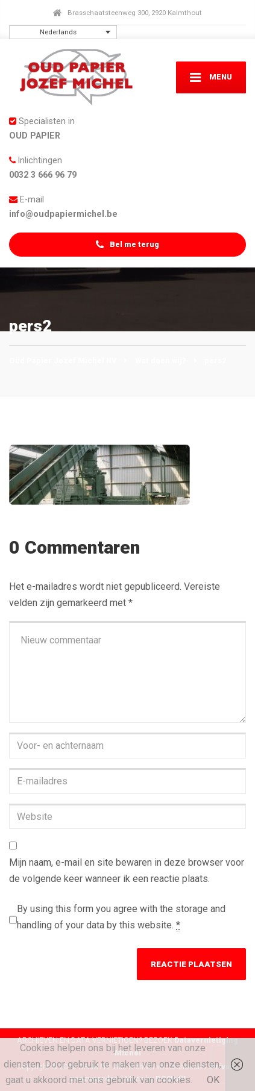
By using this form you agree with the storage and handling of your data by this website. (121, 917)
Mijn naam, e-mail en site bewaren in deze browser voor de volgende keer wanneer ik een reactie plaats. (126, 870)
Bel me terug (127, 245)
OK (213, 1080)
